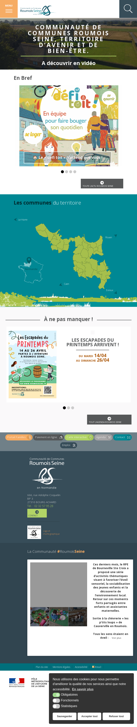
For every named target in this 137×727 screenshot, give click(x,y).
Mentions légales (61, 667)
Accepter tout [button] (89, 716)
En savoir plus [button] (83, 689)
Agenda (104, 437)
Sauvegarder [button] (64, 716)
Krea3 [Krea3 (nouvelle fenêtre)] (96, 667)
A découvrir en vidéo (69, 60)
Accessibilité (81, 667)
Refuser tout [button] (116, 716)
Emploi (69, 445)
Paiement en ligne (49, 437)
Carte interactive (80, 437)
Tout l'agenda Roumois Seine (109, 420)
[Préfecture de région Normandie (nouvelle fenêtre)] (16, 682)
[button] (62, 171)
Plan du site (42, 667)
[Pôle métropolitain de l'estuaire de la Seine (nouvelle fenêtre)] (40, 682)
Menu (9, 5)
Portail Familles (19, 437)
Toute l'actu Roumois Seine (101, 184)
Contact (123, 437)
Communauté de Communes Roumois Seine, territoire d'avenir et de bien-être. (68, 37)
